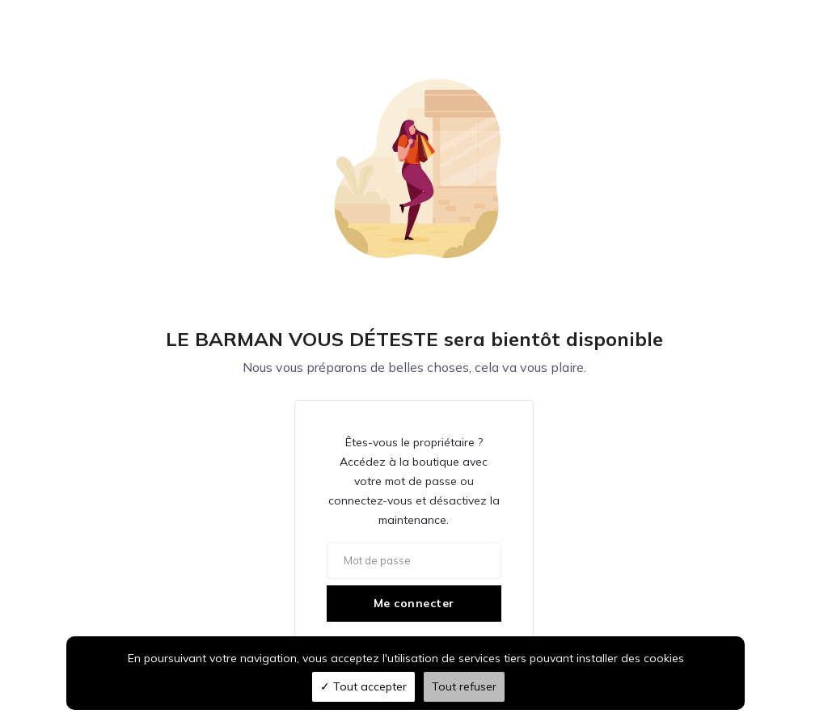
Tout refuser (464, 686)
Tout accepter (363, 686)
